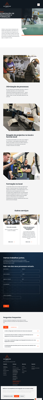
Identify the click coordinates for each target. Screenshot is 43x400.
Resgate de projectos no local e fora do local (17, 381)
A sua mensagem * (6, 284)
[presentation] (10, 302)
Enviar (6, 306)
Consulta (14, 366)
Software (4, 373)
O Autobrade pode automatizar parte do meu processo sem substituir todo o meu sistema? (20, 346)
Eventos (23, 366)
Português (37, 399)
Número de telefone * (7, 279)
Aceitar (16, 396)
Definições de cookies (8, 396)
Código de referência (7, 295)
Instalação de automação (15, 374)
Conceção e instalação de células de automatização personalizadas (16, 371)
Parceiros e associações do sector (35, 368)
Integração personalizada (15, 377)
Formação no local (16, 383)
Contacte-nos (14, 327)
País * (23, 279)
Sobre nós (33, 366)
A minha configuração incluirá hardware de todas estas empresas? (18, 331)
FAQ (6, 327)
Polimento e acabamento (5, 367)
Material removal (6, 370)
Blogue (23, 372)
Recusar (22, 396)
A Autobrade (8, 186)
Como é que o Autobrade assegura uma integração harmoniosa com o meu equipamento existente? (20, 341)
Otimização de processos (15, 379)
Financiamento (15, 384)
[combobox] (38, 399)
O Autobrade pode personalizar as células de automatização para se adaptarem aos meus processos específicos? (18, 335)
